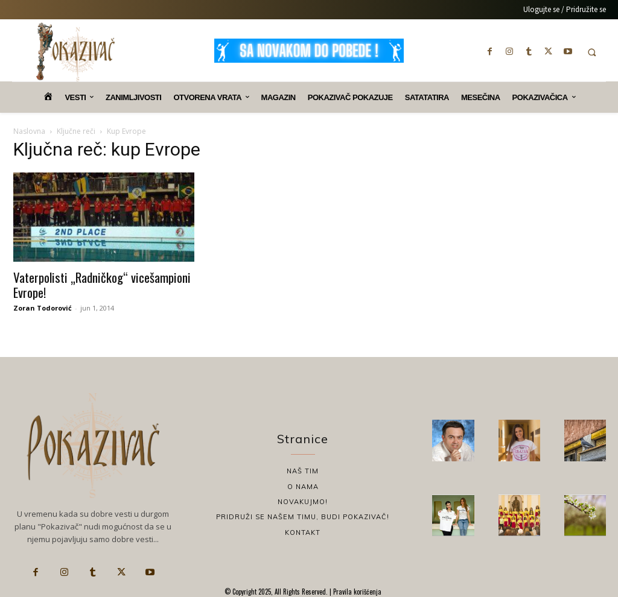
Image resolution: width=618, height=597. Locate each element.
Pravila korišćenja (356, 591)
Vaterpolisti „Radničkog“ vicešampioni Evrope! (102, 285)
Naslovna (29, 131)
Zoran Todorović (42, 307)
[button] (592, 52)
